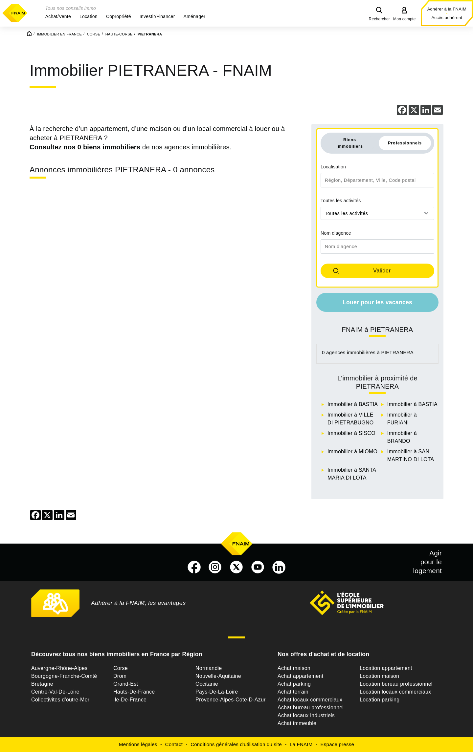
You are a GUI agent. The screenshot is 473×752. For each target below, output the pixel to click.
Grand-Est (125, 684)
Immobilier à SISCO (351, 433)
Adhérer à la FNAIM (446, 9)
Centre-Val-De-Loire (55, 692)
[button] (58, 16)
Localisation (333, 166)
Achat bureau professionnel (311, 707)
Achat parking (294, 684)
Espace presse (337, 744)
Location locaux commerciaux (395, 692)
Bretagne (42, 684)
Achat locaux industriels (306, 715)
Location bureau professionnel (396, 684)
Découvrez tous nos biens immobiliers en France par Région (116, 654)
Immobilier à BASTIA (352, 404)
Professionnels (405, 142)
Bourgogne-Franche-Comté (64, 676)
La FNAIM (301, 744)
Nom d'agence (336, 233)
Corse (120, 668)
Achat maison (294, 668)
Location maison (379, 676)
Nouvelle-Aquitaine (218, 676)
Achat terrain (293, 692)
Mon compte (404, 19)
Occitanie (206, 684)
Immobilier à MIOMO (352, 451)
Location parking (379, 699)
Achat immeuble (297, 723)
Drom (119, 676)
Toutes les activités (341, 200)
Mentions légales (138, 744)
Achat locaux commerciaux (310, 699)
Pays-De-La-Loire (216, 692)
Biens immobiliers (349, 142)
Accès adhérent (446, 17)
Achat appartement (300, 676)
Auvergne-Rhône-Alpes (59, 668)
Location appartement (386, 668)
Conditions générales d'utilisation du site (236, 744)
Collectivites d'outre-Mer (60, 699)
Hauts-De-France (134, 692)
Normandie (208, 668)
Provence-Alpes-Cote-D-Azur (230, 699)
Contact (174, 744)
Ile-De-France (129, 699)
